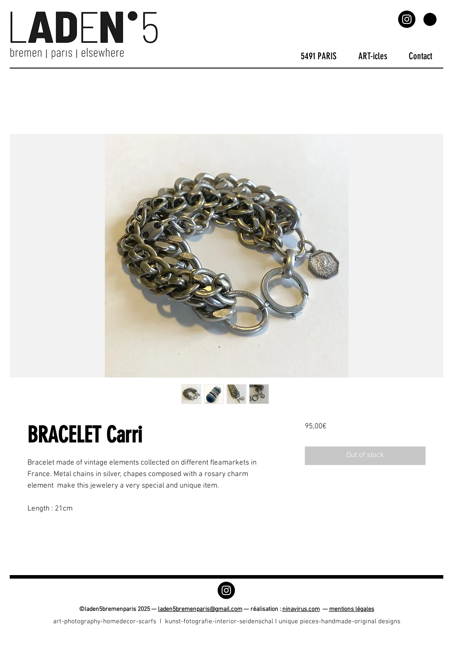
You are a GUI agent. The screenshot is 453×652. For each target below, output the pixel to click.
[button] (430, 19)
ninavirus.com (301, 609)
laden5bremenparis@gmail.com (200, 609)
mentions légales (351, 609)
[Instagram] (406, 19)
